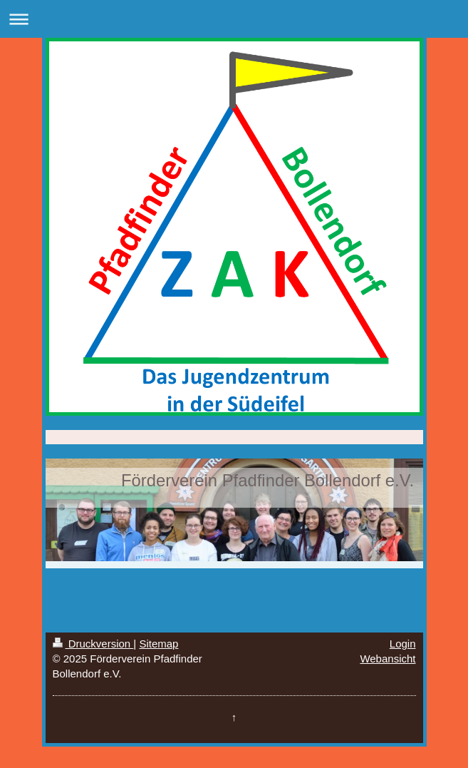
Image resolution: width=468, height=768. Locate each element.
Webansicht (387, 658)
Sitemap (158, 644)
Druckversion (93, 644)
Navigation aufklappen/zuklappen (234, 19)
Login (403, 644)
